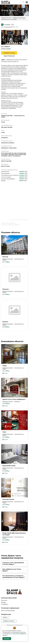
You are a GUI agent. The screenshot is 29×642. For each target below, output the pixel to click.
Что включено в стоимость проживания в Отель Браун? (13, 576)
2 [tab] (7, 42)
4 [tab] (11, 42)
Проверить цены (9, 53)
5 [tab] (13, 42)
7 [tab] (17, 42)
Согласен (7, 638)
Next (26, 37)
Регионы (4, 600)
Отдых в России (6, 18)
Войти (5, 617)
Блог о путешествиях (8, 610)
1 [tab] (5, 42)
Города (3, 602)
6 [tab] (15, 42)
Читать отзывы (6, 48)
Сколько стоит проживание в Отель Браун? (13, 563)
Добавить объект (8, 621)
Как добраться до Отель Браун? (11, 570)
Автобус (9, 127)
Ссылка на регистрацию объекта (10, 224)
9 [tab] (21, 42)
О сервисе (4, 604)
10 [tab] (23, 42)
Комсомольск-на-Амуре (9, 19)
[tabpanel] (14, 37)
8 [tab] (19, 42)
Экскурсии (4, 137)
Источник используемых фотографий (18, 219)
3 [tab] (9, 42)
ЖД (2, 127)
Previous (3, 37)
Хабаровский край (19, 18)
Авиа (5, 127)
